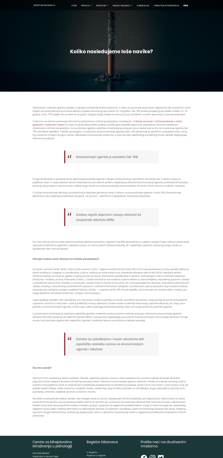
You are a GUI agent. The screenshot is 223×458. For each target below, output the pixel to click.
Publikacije (143, 5)
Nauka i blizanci (122, 5)
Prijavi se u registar (96, 455)
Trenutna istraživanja (166, 5)
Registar (101, 5)
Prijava (85, 5)
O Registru (92, 452)
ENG (185, 5)
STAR (74, 5)
